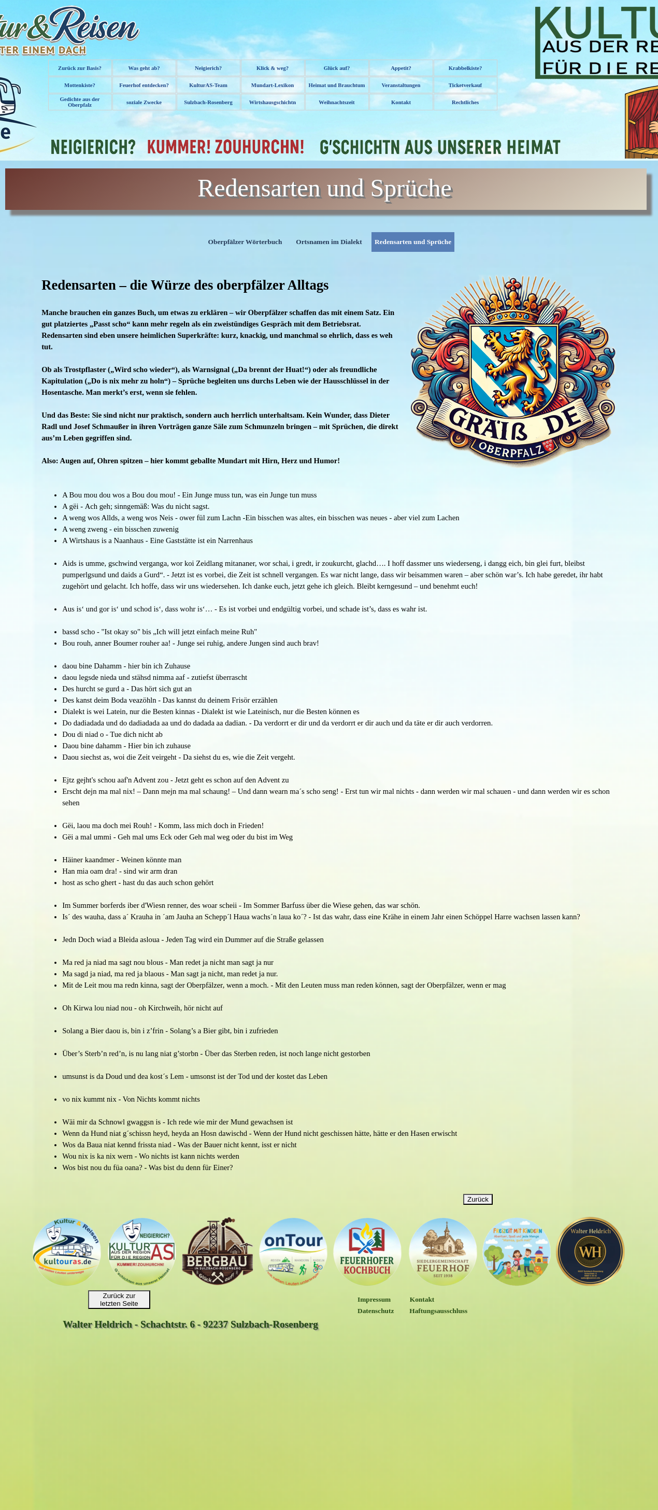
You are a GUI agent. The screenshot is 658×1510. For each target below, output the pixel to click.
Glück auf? (337, 68)
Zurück (478, 1199)
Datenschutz (375, 1311)
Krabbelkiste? (465, 68)
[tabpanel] (329, 371)
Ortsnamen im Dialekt (329, 242)
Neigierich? (208, 68)
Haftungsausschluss (438, 1311)
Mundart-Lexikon (272, 85)
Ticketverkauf (465, 85)
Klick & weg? (272, 68)
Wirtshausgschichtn (272, 102)
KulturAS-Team (208, 85)
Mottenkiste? (79, 85)
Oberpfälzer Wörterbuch (245, 242)
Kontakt (401, 102)
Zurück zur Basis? (80, 68)
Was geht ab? (144, 68)
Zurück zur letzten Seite (119, 1299)
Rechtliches (465, 102)
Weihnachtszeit (336, 102)
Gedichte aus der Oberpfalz (80, 102)
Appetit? (401, 68)
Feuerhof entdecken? (144, 85)
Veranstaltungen (401, 85)
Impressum (374, 1299)
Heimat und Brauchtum (337, 85)
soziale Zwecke (144, 102)
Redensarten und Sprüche (413, 242)
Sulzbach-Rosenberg (208, 102)
